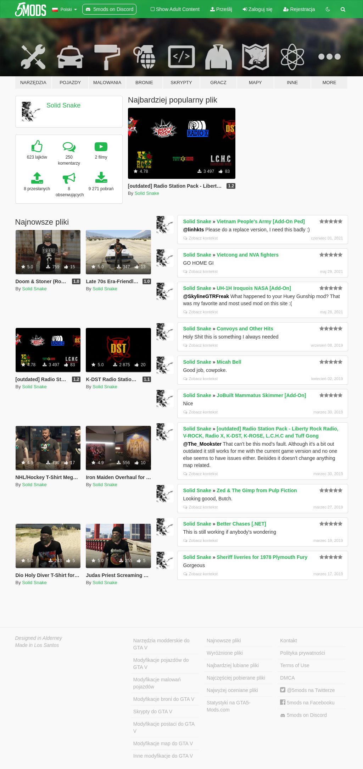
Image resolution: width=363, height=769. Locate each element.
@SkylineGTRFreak (206, 296)
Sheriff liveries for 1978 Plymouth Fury (262, 557)
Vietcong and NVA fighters (248, 255)
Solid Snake (63, 105)
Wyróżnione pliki (225, 653)
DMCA (287, 678)
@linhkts (193, 229)
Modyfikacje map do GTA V (163, 743)
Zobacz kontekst (200, 238)
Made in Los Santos (37, 645)
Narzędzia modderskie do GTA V (161, 644)
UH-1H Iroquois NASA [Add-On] (254, 288)
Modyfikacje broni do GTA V (163, 699)
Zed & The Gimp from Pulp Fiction (257, 490)
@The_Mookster (202, 444)
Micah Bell (229, 362)
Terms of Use (294, 665)
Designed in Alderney (38, 638)
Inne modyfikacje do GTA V (163, 756)
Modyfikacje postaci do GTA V (164, 727)
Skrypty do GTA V (152, 711)
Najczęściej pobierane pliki (236, 678)
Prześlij (221, 9)
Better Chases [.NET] (241, 524)
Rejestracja (299, 9)
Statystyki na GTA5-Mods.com (228, 706)
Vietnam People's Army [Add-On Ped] (261, 221)
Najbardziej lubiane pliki (233, 665)
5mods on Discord (303, 715)
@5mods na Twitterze (307, 690)
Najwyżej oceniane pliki (232, 690)
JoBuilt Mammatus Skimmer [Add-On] (261, 395)
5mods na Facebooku (307, 702)
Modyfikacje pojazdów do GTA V (161, 663)
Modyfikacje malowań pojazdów (157, 683)
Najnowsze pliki (224, 640)
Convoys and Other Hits (245, 328)
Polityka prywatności (302, 653)
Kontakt (288, 640)
